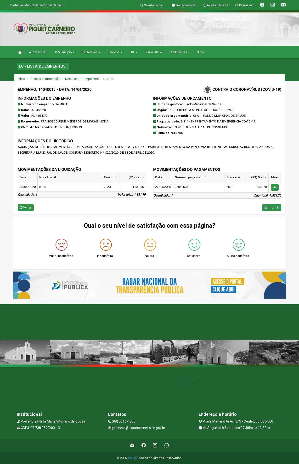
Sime (200, 52)
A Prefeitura (38, 52)
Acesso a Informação (45, 79)
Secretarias (91, 52)
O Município (64, 52)
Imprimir (272, 207)
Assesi (132, 458)
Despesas (72, 79)
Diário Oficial (154, 52)
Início (21, 79)
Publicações (180, 52)
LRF (134, 52)
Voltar (25, 207)
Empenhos (91, 79)
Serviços (114, 52)
